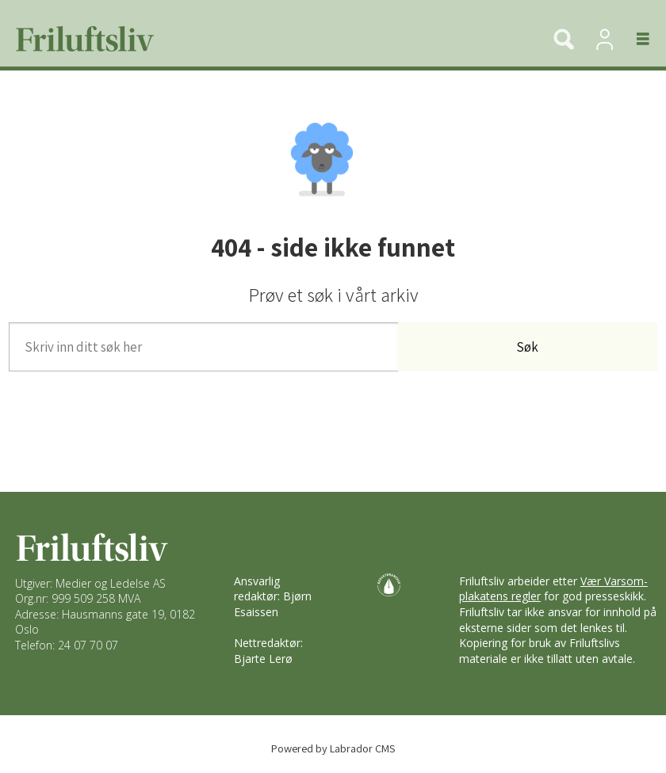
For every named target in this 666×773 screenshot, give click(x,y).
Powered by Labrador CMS (333, 748)
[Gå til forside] (79, 39)
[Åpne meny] (634, 38)
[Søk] (564, 39)
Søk (527, 347)
